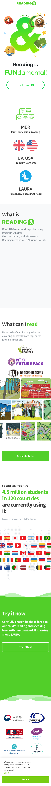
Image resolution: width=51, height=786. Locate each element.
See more (8, 773)
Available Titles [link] (25, 456)
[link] (25, 673)
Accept (25, 779)
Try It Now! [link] (25, 85)
